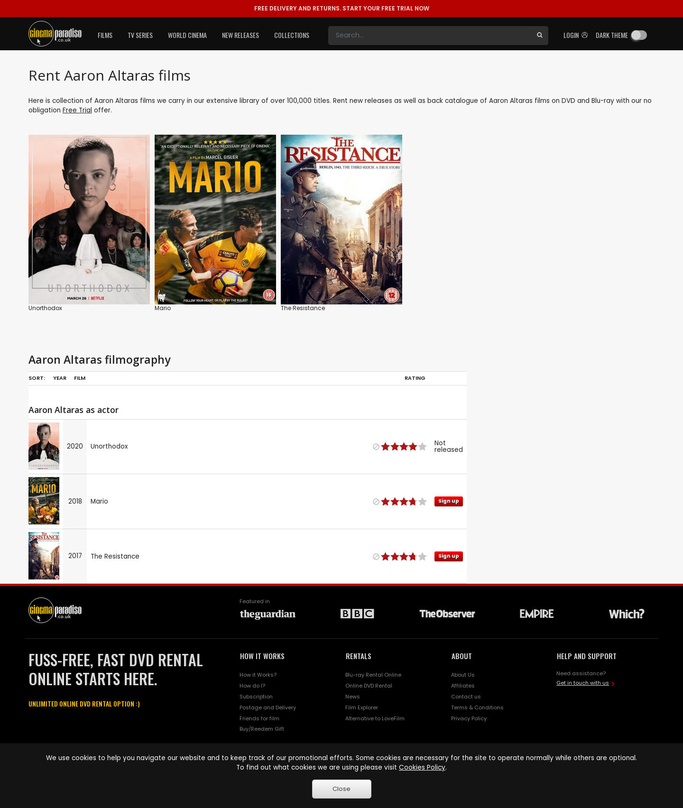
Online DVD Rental (368, 685)
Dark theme (612, 35)
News (352, 696)
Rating (415, 378)
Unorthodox (45, 308)
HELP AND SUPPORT (587, 656)
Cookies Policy (422, 767)
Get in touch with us (582, 683)
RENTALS (358, 656)
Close (341, 789)
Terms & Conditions (477, 707)
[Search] (429, 35)
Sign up (448, 501)
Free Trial (77, 110)
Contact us (466, 696)
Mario (163, 308)
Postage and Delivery (268, 707)
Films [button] (105, 35)
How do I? (252, 685)
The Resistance (303, 308)
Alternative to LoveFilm (375, 718)
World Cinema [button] (187, 35)
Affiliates (463, 685)
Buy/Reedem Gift (262, 729)
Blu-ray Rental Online (373, 675)
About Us (463, 675)
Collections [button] (291, 35)
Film (79, 378)
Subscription (256, 696)
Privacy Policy (469, 718)
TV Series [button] (140, 35)
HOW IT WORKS (262, 656)
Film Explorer (361, 707)
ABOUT (462, 656)
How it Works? (258, 675)
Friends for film (259, 718)
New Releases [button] (240, 35)
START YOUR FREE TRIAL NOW (341, 8)
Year (59, 378)
